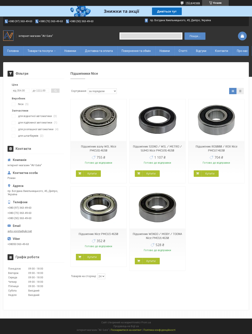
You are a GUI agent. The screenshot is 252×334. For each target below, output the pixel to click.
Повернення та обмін (136, 51)
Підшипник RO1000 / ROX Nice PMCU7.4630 (216, 148)
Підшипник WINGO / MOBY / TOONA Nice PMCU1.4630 (157, 236)
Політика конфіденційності (159, 330)
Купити (92, 173)
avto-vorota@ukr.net (20, 231)
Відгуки (201, 51)
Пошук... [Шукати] (195, 36)
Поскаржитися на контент (126, 330)
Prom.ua (146, 322)
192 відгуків (193, 2)
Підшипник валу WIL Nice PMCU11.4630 (98, 148)
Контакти (221, 51)
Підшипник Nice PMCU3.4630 (98, 234)
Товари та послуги (40, 51)
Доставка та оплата (99, 51)
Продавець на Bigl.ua (126, 326)
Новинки (70, 51)
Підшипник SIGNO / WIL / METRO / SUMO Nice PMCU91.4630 (157, 148)
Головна (13, 51)
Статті (183, 51)
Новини (165, 51)
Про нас (242, 51)
